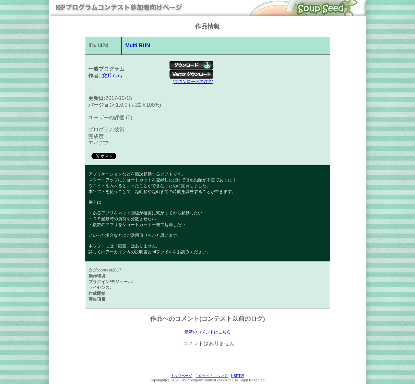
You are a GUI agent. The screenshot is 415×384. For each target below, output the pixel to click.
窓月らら (112, 75)
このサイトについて (212, 376)
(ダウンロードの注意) (192, 81)
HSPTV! (237, 376)
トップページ (181, 376)
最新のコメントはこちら (207, 332)
